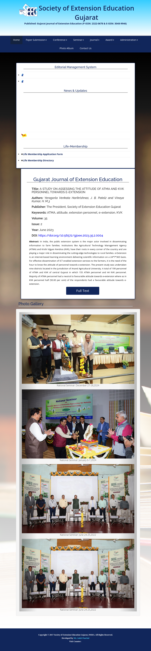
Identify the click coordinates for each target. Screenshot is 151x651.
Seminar (78, 39)
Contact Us (85, 48)
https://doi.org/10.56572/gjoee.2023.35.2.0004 (70, 235)
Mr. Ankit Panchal (81, 638)
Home (16, 39)
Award (110, 39)
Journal (94, 39)
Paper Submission (36, 39)
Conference (60, 39)
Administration (129, 39)
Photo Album (67, 48)
